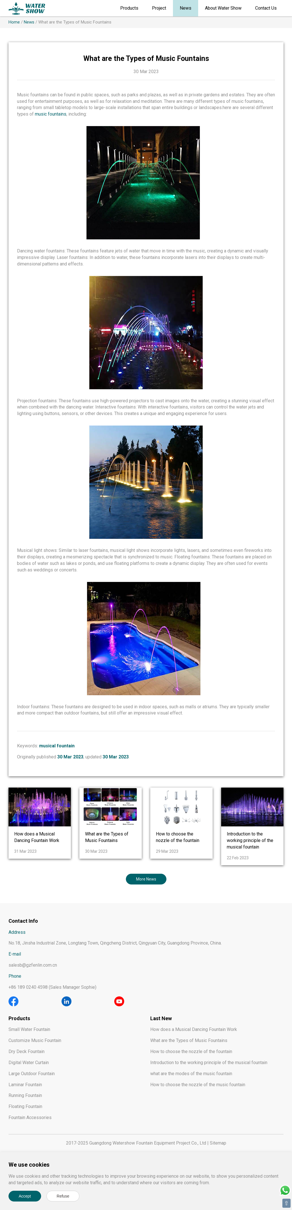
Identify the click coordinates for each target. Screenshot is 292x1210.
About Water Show (223, 8)
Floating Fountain (25, 1106)
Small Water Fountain (29, 1029)
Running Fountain (25, 1095)
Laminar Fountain (25, 1084)
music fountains (50, 114)
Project (159, 8)
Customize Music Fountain (35, 1040)
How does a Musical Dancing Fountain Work (193, 1029)
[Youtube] (119, 1000)
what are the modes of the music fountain (191, 1073)
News (185, 8)
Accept (25, 1196)
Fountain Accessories (30, 1117)
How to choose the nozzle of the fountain (191, 1051)
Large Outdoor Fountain (32, 1073)
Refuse (63, 1196)
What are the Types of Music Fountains (188, 1040)
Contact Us (266, 8)
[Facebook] (13, 1000)
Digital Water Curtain (29, 1062)
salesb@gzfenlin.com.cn (33, 965)
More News (146, 879)
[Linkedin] (66, 1000)
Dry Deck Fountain (27, 1051)
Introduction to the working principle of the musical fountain (250, 840)
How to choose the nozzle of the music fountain (197, 1084)
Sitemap (218, 1143)
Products (129, 8)
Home (14, 22)
